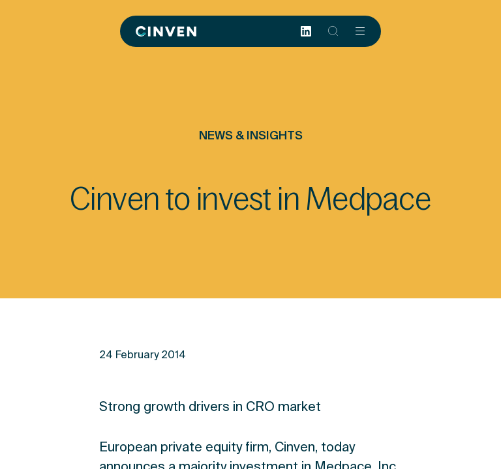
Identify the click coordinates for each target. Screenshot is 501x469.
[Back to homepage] (166, 31)
